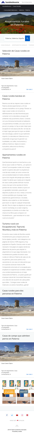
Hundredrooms (6, 6)
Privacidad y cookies (17, 431)
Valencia (21, 10)
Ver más (28, 89)
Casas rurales (17, 6)
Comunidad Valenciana (10, 10)
